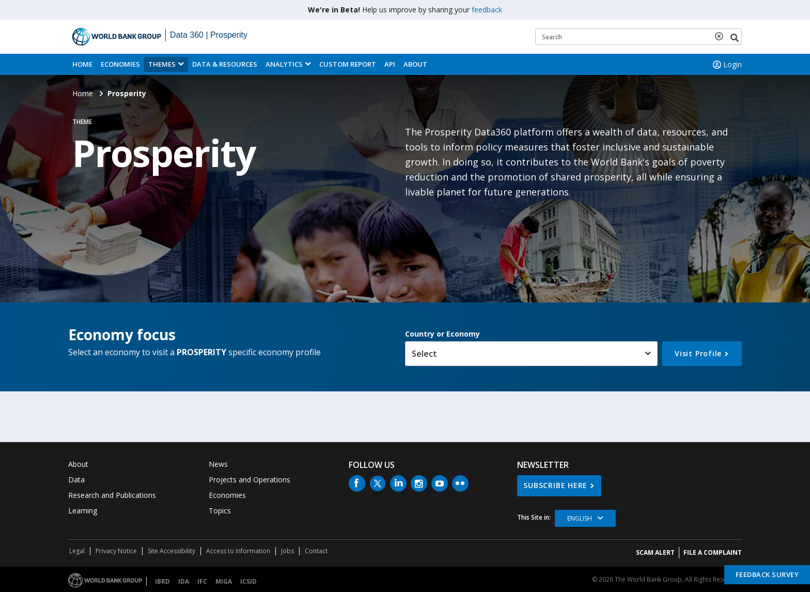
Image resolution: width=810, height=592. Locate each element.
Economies (120, 64)
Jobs (287, 551)
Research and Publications (112, 495)
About (415, 64)
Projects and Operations (249, 479)
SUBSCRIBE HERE (555, 485)
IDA (183, 581)
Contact (316, 551)
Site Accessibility (171, 551)
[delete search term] (721, 36)
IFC (202, 581)
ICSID (248, 581)
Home (82, 64)
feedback (487, 9)
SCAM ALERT (655, 552)
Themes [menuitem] (162, 64)
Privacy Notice (116, 551)
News (218, 464)
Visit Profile (698, 353)
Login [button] (726, 64)
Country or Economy (442, 334)
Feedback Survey (767, 574)
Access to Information (238, 551)
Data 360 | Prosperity (208, 35)
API (389, 64)
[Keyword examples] (638, 36)
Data (76, 479)
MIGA (223, 581)
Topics (220, 510)
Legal (77, 551)
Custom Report (347, 64)
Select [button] (424, 353)
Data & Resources (224, 64)
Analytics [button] (284, 64)
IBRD (162, 581)
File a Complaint (712, 552)
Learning (82, 510)
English (579, 518)
